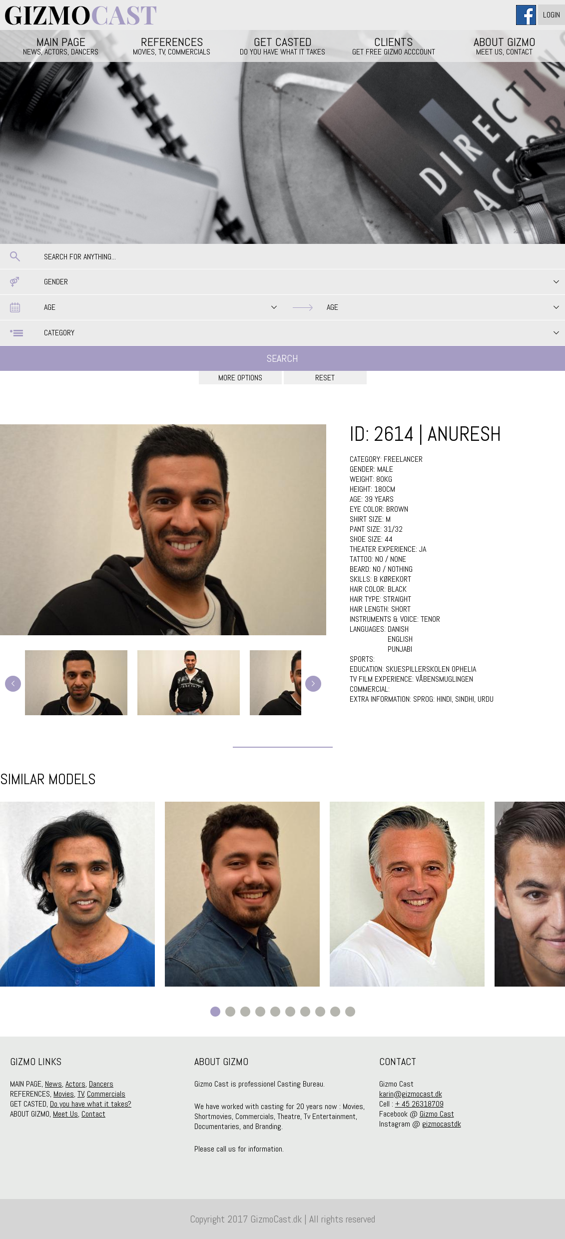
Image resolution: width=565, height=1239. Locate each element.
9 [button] (335, 1012)
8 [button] (320, 1012)
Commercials (106, 1094)
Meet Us (65, 1114)
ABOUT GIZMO (504, 45)
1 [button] (215, 1012)
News (53, 1084)
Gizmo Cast (437, 1114)
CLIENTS (393, 45)
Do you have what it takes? (90, 1104)
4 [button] (260, 1012)
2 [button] (230, 1012)
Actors (75, 1084)
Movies (63, 1094)
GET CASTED (282, 45)
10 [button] (350, 1012)
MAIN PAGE (60, 45)
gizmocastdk (441, 1124)
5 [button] (275, 1012)
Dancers (101, 1084)
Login (551, 14)
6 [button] (290, 1012)
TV (80, 1094)
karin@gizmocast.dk (410, 1094)
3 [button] (245, 1012)
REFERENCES (171, 45)
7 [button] (305, 1012)
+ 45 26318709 (419, 1104)
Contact (93, 1114)
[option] (77, 894)
